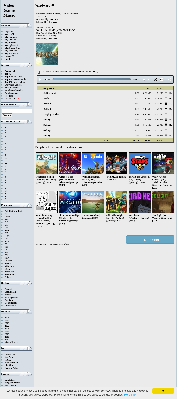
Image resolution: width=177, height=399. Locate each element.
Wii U (7, 227)
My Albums (10, 42)
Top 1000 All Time (13, 76)
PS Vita (8, 260)
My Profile (10, 34)
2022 (7, 326)
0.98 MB (159, 130)
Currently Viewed (13, 85)
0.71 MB (159, 109)
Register (9, 31)
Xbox (7, 269)
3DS (7, 241)
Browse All (10, 71)
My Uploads (12, 45)
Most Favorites (12, 87)
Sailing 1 (47, 119)
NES (7, 214)
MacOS (65, 13)
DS (6, 238)
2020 (7, 331)
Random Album (12, 90)
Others (8, 277)
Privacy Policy (11, 368)
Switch (8, 230)
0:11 (137, 114)
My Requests (11, 50)
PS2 (6, 247)
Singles (8, 294)
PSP (7, 258)
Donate (9, 56)
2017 (7, 339)
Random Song (11, 93)
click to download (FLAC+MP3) (83, 71)
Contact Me (10, 354)
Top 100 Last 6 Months (15, 79)
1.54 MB (147, 130)
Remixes (9, 300)
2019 (7, 334)
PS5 (6, 255)
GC (6, 222)
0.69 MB (159, 98)
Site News (9, 357)
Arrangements (11, 297)
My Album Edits (12, 48)
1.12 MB (147, 98)
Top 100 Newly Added (15, 82)
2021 (7, 328)
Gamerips (9, 289)
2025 (7, 317)
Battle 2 (47, 103)
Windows (9, 266)
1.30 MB (147, 119)
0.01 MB (147, 93)
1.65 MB (159, 135)
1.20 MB (159, 125)
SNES (7, 216)
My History (10, 39)
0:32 (137, 103)
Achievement (49, 93)
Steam (8, 263)
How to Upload (12, 362)
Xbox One (9, 274)
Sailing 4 (47, 135)
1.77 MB (147, 125)
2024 (7, 320)
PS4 (6, 252)
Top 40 (8, 74)
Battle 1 (47, 98)
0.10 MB (159, 114)
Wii (6, 225)
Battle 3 (47, 109)
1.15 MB (147, 109)
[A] (21, 90)
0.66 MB (159, 103)
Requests (9, 96)
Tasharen (53, 19)
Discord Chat (12, 98)
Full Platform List (13, 211)
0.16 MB (147, 114)
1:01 (137, 125)
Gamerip (52, 35)
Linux (57, 13)
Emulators (10, 380)
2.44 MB (147, 135)
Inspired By (10, 305)
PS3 (6, 249)
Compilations (11, 303)
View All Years (11, 342)
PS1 (6, 244)
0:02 (137, 93)
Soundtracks (11, 292)
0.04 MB (159, 93)
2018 (7, 337)
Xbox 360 (9, 271)
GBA (7, 236)
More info (130, 394)
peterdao (53, 38)
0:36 (137, 98)
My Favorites (11, 37)
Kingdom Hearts (13, 382)
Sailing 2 (47, 125)
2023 (7, 323)
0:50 (137, 130)
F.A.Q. (8, 360)
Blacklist (9, 365)
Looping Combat (51, 114)
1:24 (137, 135)
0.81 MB (159, 119)
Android (50, 13)
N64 (7, 219)
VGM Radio (10, 385)
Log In (8, 59)
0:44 (137, 119)
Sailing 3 (47, 130)
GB (6, 233)
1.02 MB (147, 103)
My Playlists (12, 53)
